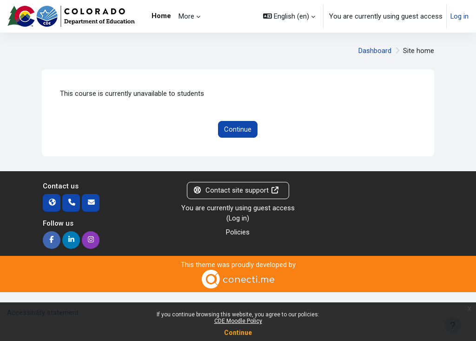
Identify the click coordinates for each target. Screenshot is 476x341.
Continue (238, 332)
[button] (289, 16)
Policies (238, 232)
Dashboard (374, 51)
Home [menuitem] (161, 16)
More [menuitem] (186, 16)
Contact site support (236, 190)
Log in (459, 16)
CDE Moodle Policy (238, 321)
